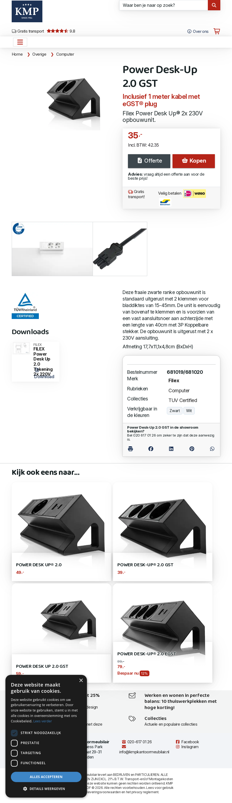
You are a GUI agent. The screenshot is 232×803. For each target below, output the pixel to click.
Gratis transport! (136, 194)
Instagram (187, 746)
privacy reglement (144, 792)
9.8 (61, 31)
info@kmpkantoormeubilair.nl (144, 749)
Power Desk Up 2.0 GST (42, 666)
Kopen (193, 160)
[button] (46, 789)
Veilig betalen (182, 198)
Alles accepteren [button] (46, 776)
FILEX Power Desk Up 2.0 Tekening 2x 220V (44, 360)
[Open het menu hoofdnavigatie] (20, 42)
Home (17, 54)
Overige (39, 54)
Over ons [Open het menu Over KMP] (197, 31)
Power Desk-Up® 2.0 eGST (146, 654)
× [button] (81, 681)
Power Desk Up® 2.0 (39, 565)
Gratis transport (28, 31)
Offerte (149, 160)
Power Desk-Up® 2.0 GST (145, 565)
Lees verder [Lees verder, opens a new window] (42, 721)
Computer (65, 54)
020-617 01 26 (136, 741)
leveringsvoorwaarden (104, 792)
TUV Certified (182, 400)
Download (44, 373)
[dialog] (46, 736)
